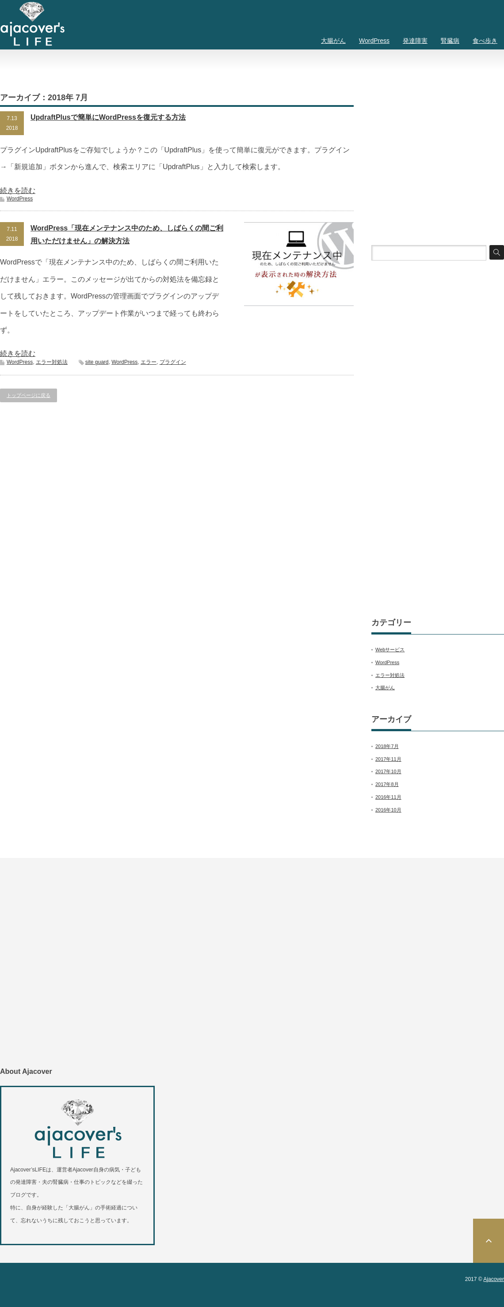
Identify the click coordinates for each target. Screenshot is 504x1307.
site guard (97, 362)
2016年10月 (388, 809)
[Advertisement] (437, 153)
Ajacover (493, 1279)
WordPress (374, 40)
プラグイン (173, 362)
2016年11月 (388, 797)
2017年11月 (388, 759)
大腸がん (333, 40)
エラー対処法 (52, 362)
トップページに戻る (28, 395)
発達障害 (415, 40)
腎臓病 (450, 40)
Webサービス (390, 649)
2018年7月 (387, 746)
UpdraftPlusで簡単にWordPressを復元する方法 (108, 117)
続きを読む (17, 190)
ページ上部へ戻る (488, 1241)
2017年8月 (387, 784)
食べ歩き (485, 40)
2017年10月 (388, 771)
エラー (149, 362)
